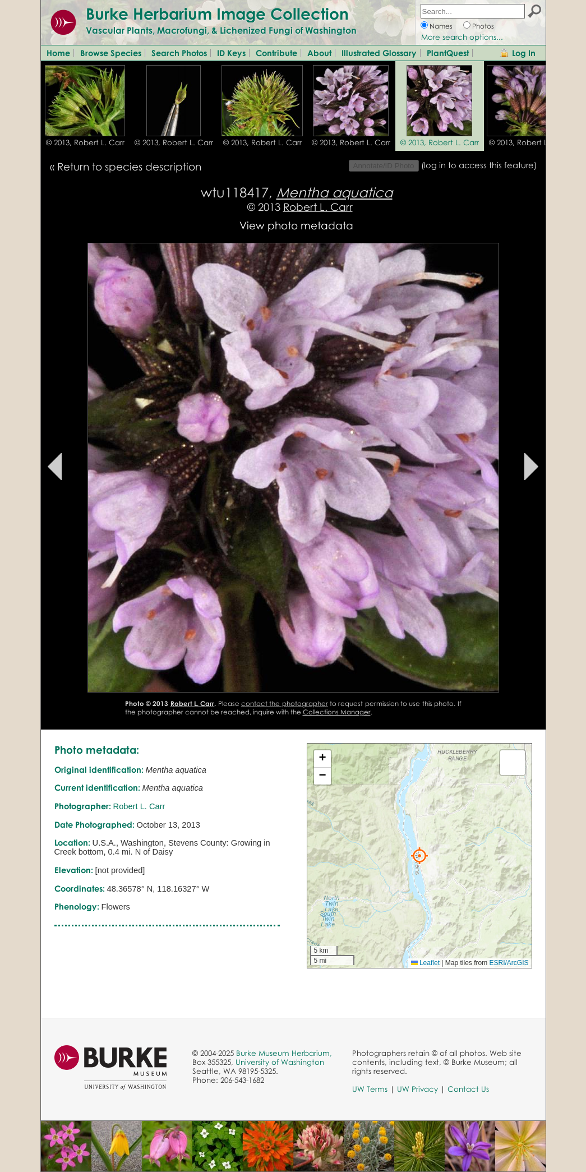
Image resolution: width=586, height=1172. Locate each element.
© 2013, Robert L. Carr (85, 142)
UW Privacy (417, 1089)
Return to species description (129, 166)
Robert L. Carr (318, 206)
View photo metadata (296, 225)
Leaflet (425, 963)
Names (441, 26)
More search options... (462, 37)
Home (58, 53)
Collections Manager (337, 712)
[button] (419, 856)
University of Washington (280, 1062)
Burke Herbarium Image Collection (217, 13)
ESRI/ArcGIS (508, 963)
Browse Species (110, 53)
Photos (483, 26)
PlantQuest (448, 53)
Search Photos (179, 53)
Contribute (276, 53)
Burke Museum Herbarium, (284, 1053)
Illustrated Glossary (379, 53)
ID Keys (231, 53)
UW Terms (369, 1089)
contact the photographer (284, 703)
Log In (524, 53)
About (319, 53)
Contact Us (468, 1089)
